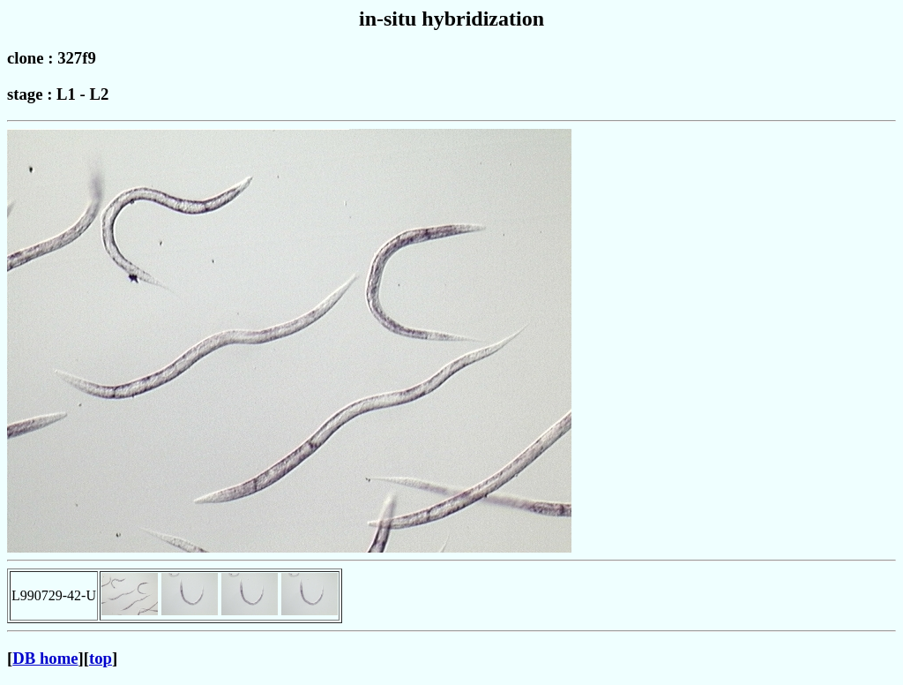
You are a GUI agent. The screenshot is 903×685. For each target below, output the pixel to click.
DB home (45, 658)
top (100, 658)
